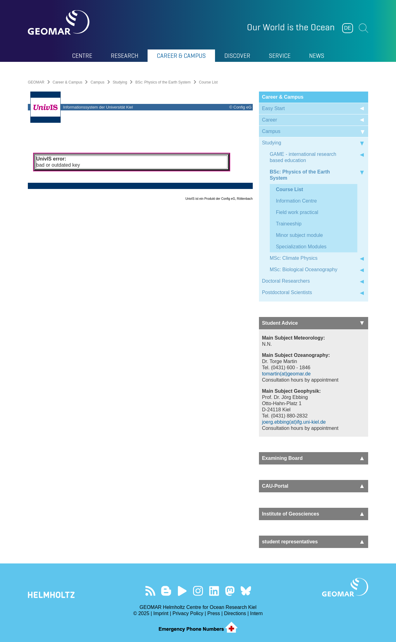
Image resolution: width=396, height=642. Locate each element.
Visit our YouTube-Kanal (182, 590)
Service (280, 56)
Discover (237, 56)
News (316, 56)
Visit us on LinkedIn (214, 590)
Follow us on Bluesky (245, 590)
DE (347, 28)
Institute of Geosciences (313, 513)
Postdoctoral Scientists (287, 292)
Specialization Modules (301, 246)
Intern (256, 613)
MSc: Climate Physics (294, 258)
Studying (120, 82)
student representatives (313, 541)
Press (213, 613)
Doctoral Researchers (286, 281)
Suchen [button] (363, 28)
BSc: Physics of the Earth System (163, 82)
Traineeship (289, 223)
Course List (289, 189)
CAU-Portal (313, 486)
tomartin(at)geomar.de (286, 373)
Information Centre (296, 200)
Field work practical (297, 212)
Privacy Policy (188, 613)
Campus (98, 82)
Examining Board (313, 458)
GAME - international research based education (303, 157)
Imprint (161, 613)
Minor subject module (299, 235)
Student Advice (313, 323)
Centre (82, 56)
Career (269, 119)
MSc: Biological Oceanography (304, 269)
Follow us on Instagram (198, 590)
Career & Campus (181, 56)
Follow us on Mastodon (229, 590)
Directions (235, 613)
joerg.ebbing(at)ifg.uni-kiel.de (294, 422)
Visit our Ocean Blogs (166, 590)
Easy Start (273, 108)
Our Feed (150, 590)
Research (124, 56)
